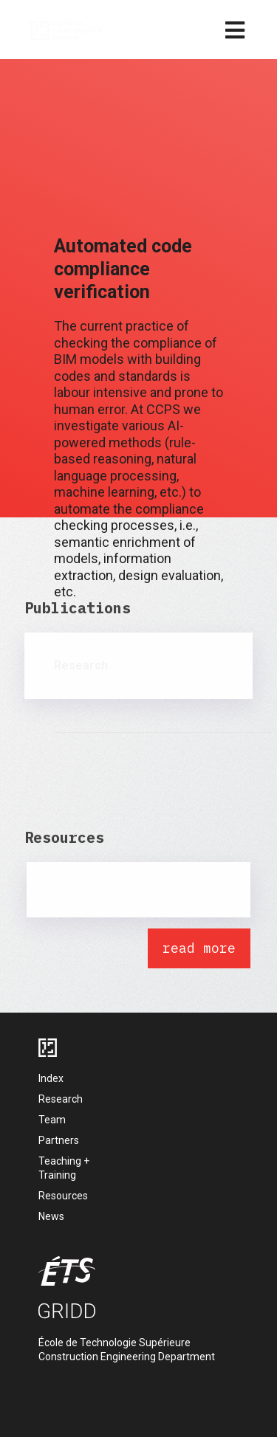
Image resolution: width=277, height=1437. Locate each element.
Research (60, 1099)
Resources (63, 1196)
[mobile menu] (234, 31)
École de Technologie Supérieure (114, 1342)
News (51, 1216)
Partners (58, 1140)
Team (52, 1120)
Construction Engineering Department (126, 1356)
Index (51, 1078)
